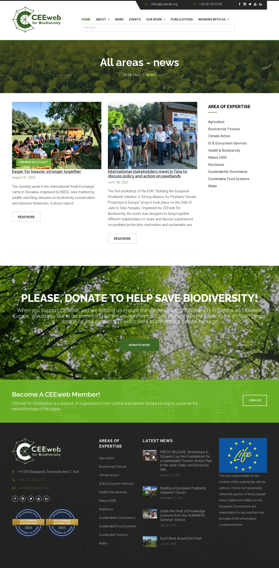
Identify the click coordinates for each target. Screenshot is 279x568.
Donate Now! (139, 345)
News (119, 19)
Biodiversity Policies (224, 129)
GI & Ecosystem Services (227, 143)
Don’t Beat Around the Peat (180, 538)
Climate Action (219, 136)
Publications (182, 19)
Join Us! (255, 400)
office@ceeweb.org (164, 4)
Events (135, 19)
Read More (26, 216)
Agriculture (216, 122)
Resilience (216, 165)
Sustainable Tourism (113, 535)
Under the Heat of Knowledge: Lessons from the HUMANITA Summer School (183, 515)
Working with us (212, 19)
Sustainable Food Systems (228, 179)
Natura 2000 (217, 158)
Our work (154, 19)
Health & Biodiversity (224, 151)
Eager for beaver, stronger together (46, 171)
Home (86, 19)
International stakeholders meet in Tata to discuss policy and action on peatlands (147, 174)
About (101, 19)
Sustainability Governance (227, 172)
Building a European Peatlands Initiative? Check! (183, 490)
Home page (132, 75)
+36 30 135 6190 (210, 4)
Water (212, 186)
